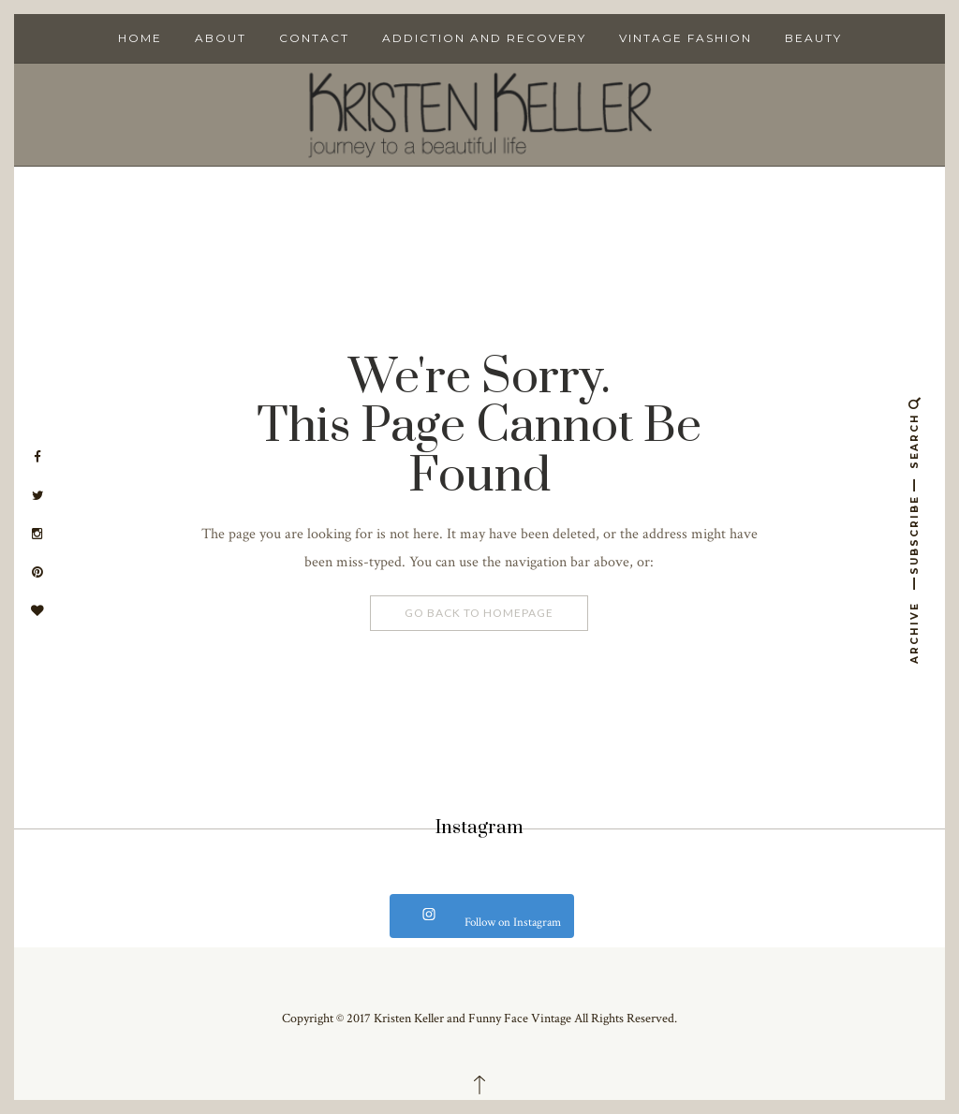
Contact (314, 38)
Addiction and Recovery (484, 38)
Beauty (813, 38)
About (220, 38)
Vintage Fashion (685, 38)
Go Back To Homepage (479, 613)
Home (140, 38)
